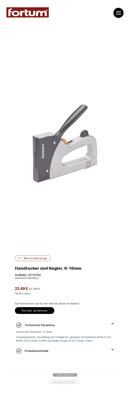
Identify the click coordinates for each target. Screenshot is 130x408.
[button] (118, 12)
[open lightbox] (65, 144)
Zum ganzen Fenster (64, 381)
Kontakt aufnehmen (35, 310)
